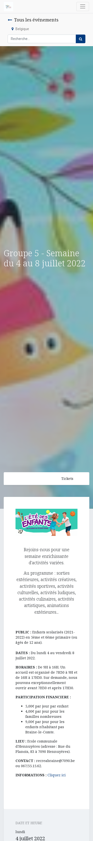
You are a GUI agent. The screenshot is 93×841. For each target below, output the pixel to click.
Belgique (20, 29)
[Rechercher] (80, 39)
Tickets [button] (67, 478)
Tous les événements (33, 20)
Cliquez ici (56, 775)
